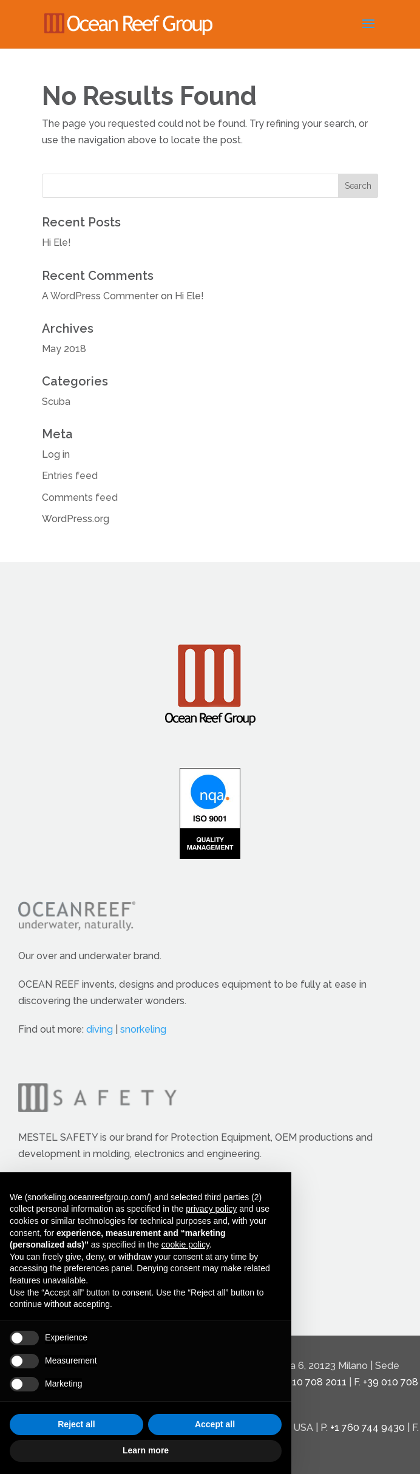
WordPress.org (75, 519)
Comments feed (80, 497)
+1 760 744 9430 (367, 1427)
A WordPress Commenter (100, 296)
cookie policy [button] (185, 1244)
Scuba (56, 401)
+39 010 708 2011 (307, 1382)
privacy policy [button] (211, 1209)
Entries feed (70, 475)
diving (99, 1029)
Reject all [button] (76, 1424)
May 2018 (64, 349)
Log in (56, 454)
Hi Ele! (56, 242)
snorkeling (143, 1029)
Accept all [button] (215, 1424)
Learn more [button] (146, 1450)
